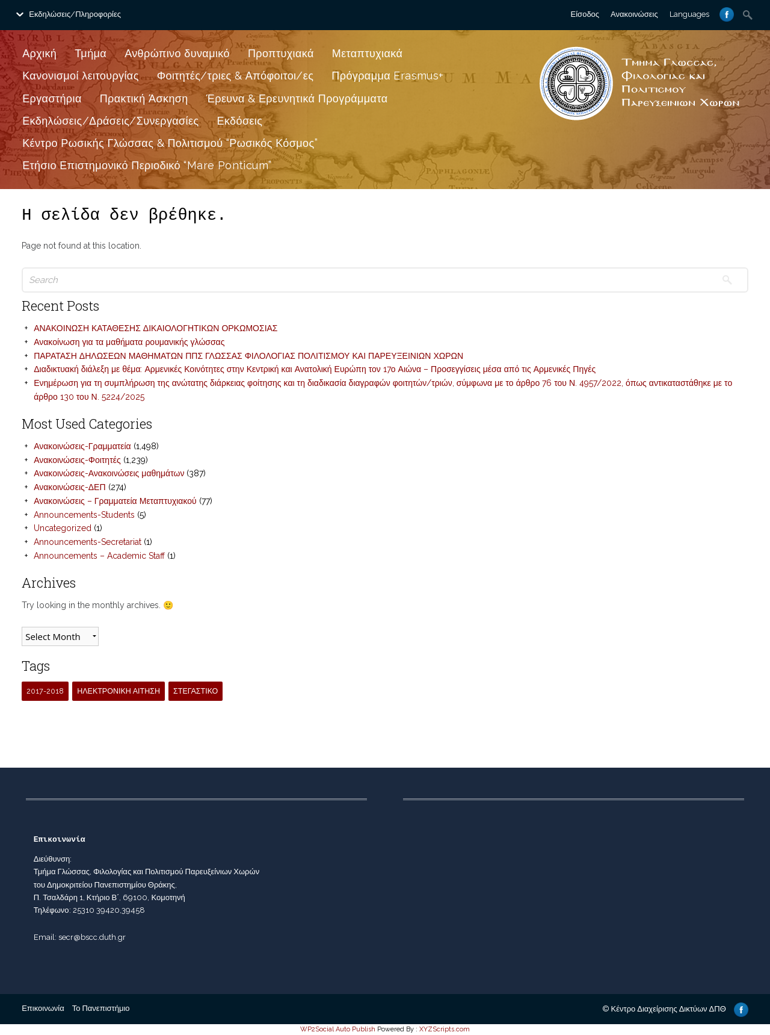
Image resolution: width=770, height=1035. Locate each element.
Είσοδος (585, 14)
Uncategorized (62, 528)
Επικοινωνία (43, 1008)
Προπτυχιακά (281, 53)
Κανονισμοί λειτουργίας (80, 75)
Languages (689, 14)
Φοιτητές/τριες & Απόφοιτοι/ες (235, 75)
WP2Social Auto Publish (337, 1029)
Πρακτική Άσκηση (144, 98)
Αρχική (39, 53)
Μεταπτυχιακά (367, 53)
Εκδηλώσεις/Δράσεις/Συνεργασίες (110, 120)
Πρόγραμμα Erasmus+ (387, 75)
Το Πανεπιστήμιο (101, 1008)
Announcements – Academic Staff (99, 556)
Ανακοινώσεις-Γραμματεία (82, 446)
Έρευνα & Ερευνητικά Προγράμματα (297, 98)
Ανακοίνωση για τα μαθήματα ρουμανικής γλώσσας (129, 342)
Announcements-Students (84, 515)
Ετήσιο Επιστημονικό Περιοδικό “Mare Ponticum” (146, 165)
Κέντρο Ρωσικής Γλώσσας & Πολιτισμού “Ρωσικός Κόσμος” (170, 143)
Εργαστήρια (52, 98)
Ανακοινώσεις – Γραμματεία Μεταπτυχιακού (115, 501)
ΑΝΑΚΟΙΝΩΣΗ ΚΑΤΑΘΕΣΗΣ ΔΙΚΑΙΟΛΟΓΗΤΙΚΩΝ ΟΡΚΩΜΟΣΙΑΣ (155, 328)
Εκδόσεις (240, 120)
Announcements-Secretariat (87, 542)
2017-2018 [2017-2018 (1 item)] (45, 690)
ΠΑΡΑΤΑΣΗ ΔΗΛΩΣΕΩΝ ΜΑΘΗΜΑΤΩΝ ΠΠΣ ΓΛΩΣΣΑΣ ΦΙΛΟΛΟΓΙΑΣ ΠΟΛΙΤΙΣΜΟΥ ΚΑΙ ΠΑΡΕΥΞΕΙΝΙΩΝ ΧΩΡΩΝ (248, 356)
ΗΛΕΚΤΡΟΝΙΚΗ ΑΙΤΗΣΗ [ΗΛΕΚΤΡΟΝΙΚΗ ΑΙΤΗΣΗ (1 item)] (118, 690)
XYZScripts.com (444, 1029)
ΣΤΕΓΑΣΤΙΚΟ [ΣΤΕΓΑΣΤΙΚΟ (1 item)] (195, 690)
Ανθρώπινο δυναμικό (177, 53)
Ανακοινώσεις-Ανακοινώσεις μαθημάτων (109, 473)
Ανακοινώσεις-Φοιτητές (77, 460)
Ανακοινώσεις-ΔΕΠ (69, 487)
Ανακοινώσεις (634, 14)
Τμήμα (90, 53)
